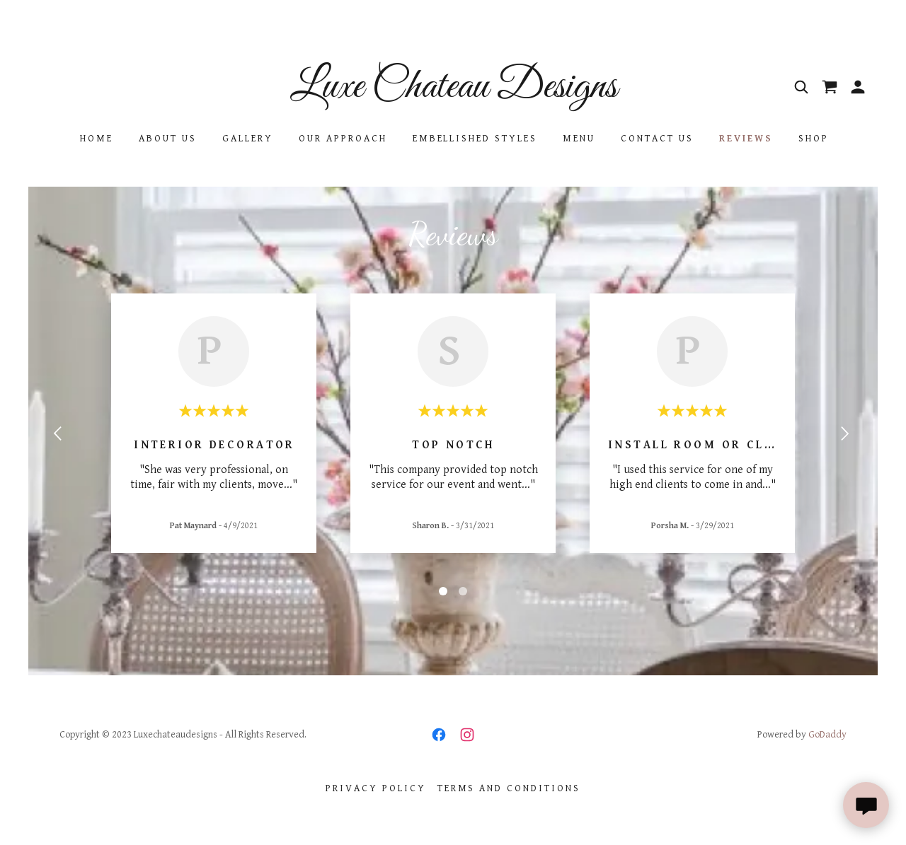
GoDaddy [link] (827, 734)
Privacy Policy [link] (376, 788)
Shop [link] (813, 138)
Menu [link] (579, 138)
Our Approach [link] (343, 138)
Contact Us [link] (657, 138)
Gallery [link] (247, 138)
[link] (453, 93)
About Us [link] (168, 138)
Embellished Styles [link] (475, 138)
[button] (858, 87)
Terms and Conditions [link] (509, 788)
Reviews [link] (746, 138)
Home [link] (96, 138)
